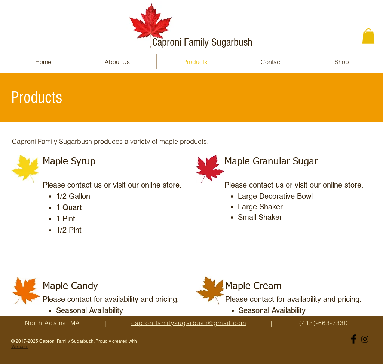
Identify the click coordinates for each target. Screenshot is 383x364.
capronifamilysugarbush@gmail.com (188, 323)
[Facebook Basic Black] (353, 339)
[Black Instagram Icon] (365, 339)
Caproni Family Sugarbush (202, 42)
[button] (368, 36)
